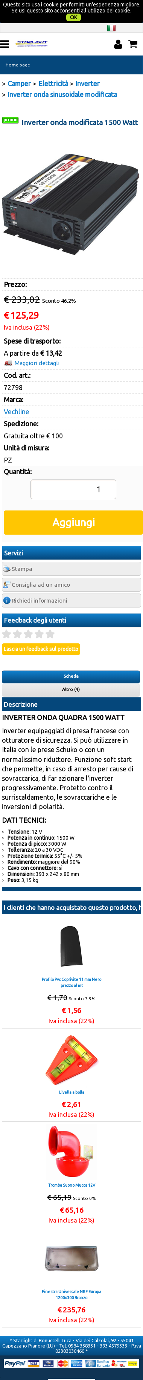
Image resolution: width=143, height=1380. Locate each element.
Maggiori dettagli (37, 347)
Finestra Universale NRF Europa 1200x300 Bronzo (71, 1279)
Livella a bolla (71, 1077)
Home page (18, 49)
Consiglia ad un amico (41, 569)
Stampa (22, 553)
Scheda (71, 660)
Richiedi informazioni (39, 585)
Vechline (16, 396)
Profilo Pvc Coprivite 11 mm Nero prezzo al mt (71, 967)
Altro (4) (71, 674)
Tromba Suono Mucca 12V (71, 1170)
